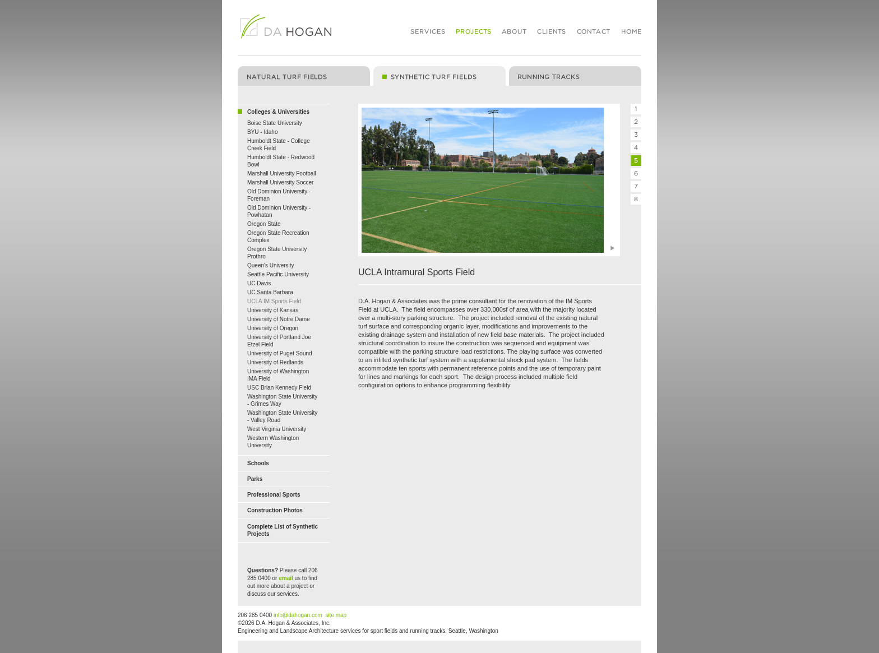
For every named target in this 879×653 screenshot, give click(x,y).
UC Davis (259, 283)
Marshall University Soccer (280, 182)
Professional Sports (273, 495)
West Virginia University (276, 429)
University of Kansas (272, 310)
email (286, 578)
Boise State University (274, 123)
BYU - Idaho (262, 132)
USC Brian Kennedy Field (279, 388)
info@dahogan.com (298, 615)
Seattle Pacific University (278, 274)
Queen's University (270, 265)
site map (335, 615)
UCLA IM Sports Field (274, 301)
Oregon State (263, 224)
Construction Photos (275, 510)
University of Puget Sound (279, 353)
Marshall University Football (281, 173)
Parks (254, 479)
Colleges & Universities (278, 112)
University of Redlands (275, 362)
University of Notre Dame (278, 319)
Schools (258, 463)
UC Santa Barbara (270, 292)
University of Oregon (272, 328)
